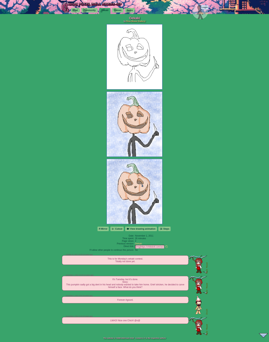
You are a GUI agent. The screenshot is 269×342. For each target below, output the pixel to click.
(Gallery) (142, 21)
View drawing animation (140, 229)
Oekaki (138, 243)
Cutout (117, 229)
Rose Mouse (131, 21)
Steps (164, 229)
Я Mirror (103, 229)
